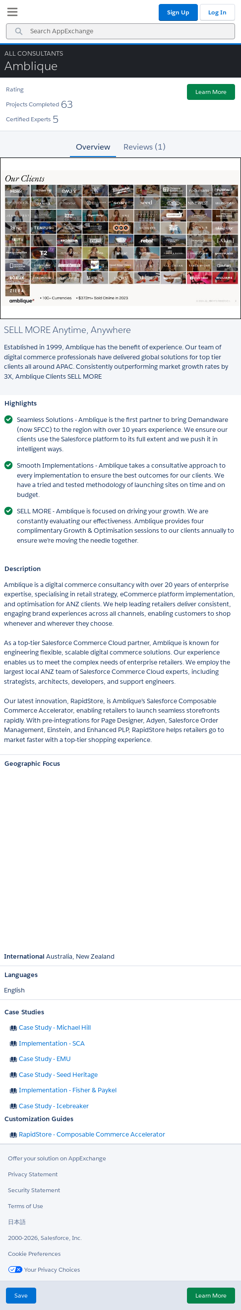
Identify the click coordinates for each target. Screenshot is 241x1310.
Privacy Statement (33, 1174)
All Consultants (33, 53)
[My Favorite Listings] (10, 13)
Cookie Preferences (34, 1253)
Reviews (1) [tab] (144, 147)
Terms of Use (25, 1206)
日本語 (17, 1222)
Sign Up (178, 12)
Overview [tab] (93, 147)
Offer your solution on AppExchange (57, 1158)
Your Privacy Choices (44, 1269)
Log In (217, 12)
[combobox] (120, 31)
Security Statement (34, 1190)
